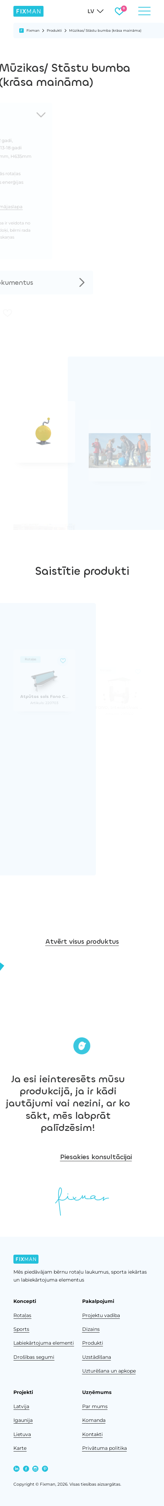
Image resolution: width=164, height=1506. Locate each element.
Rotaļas (22, 1315)
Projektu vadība (101, 1315)
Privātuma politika (104, 1448)
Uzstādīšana (96, 1357)
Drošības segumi (33, 1357)
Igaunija (23, 1420)
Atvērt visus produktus (82, 952)
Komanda (94, 1420)
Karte (19, 1448)
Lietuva (22, 1434)
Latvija (21, 1406)
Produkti (54, 30)
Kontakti (92, 1434)
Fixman (33, 30)
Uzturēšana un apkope (109, 1371)
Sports (21, 1329)
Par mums (95, 1406)
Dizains (91, 1329)
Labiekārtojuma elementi (43, 1343)
